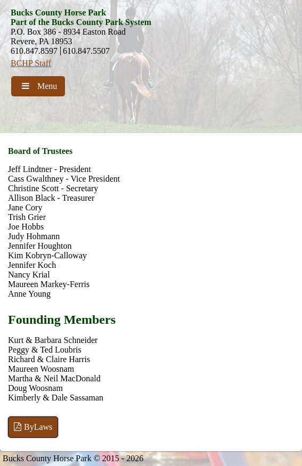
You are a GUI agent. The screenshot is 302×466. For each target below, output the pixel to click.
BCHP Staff (31, 63)
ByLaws (33, 426)
